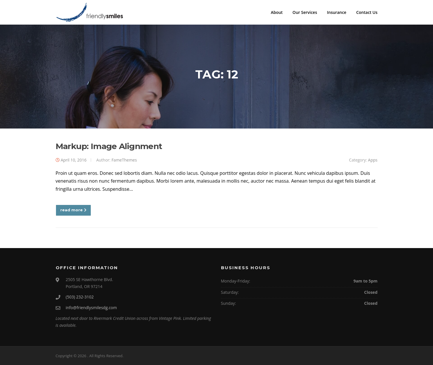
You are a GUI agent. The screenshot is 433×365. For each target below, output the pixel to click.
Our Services (305, 12)
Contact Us (366, 12)
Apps (373, 160)
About (277, 12)
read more (73, 210)
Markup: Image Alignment (109, 146)
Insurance (336, 12)
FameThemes (124, 160)
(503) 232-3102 (80, 297)
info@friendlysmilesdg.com (91, 307)
